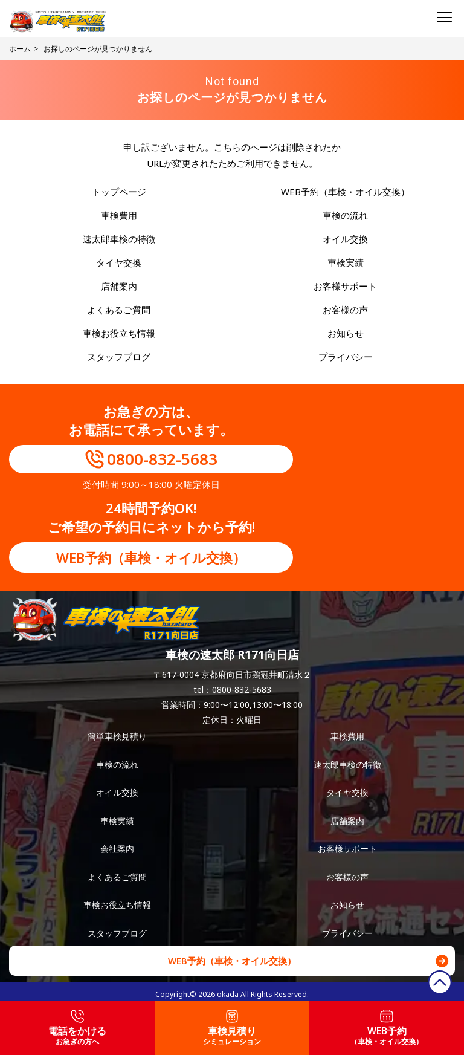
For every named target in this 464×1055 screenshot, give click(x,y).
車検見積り (232, 1028)
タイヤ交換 (118, 262)
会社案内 (117, 848)
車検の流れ (345, 215)
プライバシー (345, 357)
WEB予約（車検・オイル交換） (345, 192)
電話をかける (77, 1028)
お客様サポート (345, 286)
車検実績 (345, 262)
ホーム (20, 49)
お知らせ (345, 333)
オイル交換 (345, 239)
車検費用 (119, 215)
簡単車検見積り (117, 736)
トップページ (119, 192)
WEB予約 (386, 1028)
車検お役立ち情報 (119, 333)
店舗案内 (119, 286)
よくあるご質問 (118, 310)
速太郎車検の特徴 (119, 239)
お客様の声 (345, 310)
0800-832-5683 (162, 459)
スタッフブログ (118, 357)
